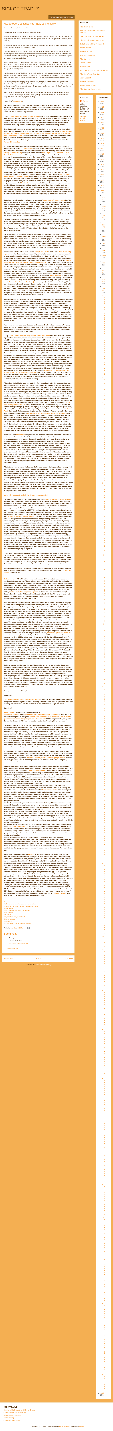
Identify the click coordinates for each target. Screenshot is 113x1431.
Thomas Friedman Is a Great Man (92, 40)
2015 (102, 159)
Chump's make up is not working (15, 1412)
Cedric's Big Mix (86, 51)
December (104, 198)
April (103, 263)
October (103, 217)
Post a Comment (12, 948)
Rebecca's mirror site (88, 85)
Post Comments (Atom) (43, 965)
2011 (102, 180)
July (103, 243)
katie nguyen (25, 910)
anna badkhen (8, 912)
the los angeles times (11, 904)
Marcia (85, 101)
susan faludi (21, 917)
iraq (5, 902)
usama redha (31, 904)
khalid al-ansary (15, 910)
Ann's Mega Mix (86, 78)
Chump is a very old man (12, 1420)
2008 (102, 1393)
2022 (102, 123)
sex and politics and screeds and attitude (17, 923)
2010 (102, 185)
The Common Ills (86, 27)
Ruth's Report (85, 66)
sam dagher (20, 906)
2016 (102, 154)
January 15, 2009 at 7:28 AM (18, 944)
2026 (102, 102)
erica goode (8, 921)
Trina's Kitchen (85, 63)
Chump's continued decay (12, 1415)
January (103, 290)
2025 (102, 107)
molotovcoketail (64, 1426)
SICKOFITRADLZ (20, 8)
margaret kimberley (10, 917)
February (103, 280)
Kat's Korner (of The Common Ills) (92, 44)
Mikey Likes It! (85, 48)
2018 (102, 144)
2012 (102, 175)
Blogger (81, 1426)
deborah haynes (9, 919)
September (103, 227)
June (103, 250)
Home (38, 958)
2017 (102, 149)
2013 (102, 170)
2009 (102, 190)
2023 (102, 117)
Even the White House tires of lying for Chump (19, 1410)
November (104, 207)
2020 (102, 133)
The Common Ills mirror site (90, 89)
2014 (102, 164)
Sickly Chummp (9, 1418)
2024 (102, 112)
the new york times (10, 906)
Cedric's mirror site (87, 81)
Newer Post (8, 958)
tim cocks (7, 910)
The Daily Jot (85, 59)
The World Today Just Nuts (90, 74)
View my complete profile (83, 118)
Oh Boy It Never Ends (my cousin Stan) (94, 70)
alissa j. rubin (8, 908)
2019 (102, 138)
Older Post (68, 958)
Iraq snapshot (17, 101)
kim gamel (7, 915)
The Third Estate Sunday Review (92, 36)
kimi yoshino (22, 904)
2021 (102, 128)
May (103, 256)
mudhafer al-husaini (31, 906)
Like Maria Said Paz (87, 55)
